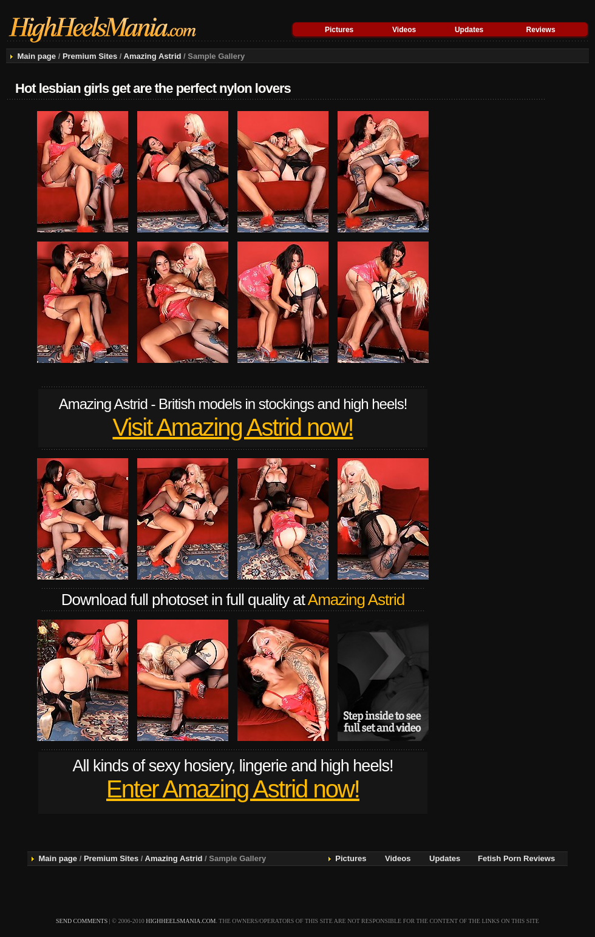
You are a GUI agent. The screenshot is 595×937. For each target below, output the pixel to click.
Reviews (541, 29)
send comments (81, 921)
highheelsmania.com (181, 921)
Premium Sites (90, 56)
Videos (404, 29)
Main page (36, 56)
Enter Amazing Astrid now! (232, 789)
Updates (469, 29)
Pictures (339, 29)
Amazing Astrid (153, 56)
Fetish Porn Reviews (516, 858)
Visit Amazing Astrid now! (232, 427)
